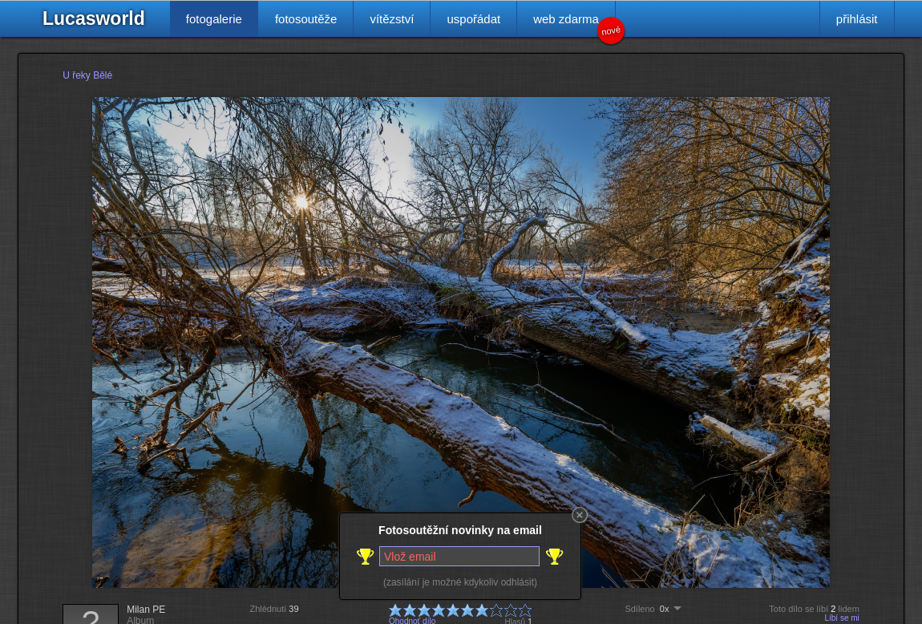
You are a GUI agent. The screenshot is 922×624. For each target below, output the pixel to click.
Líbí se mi (841, 618)
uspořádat (473, 19)
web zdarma (574, 24)
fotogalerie (214, 19)
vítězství (392, 19)
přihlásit (857, 19)
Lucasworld (93, 18)
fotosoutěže (306, 19)
